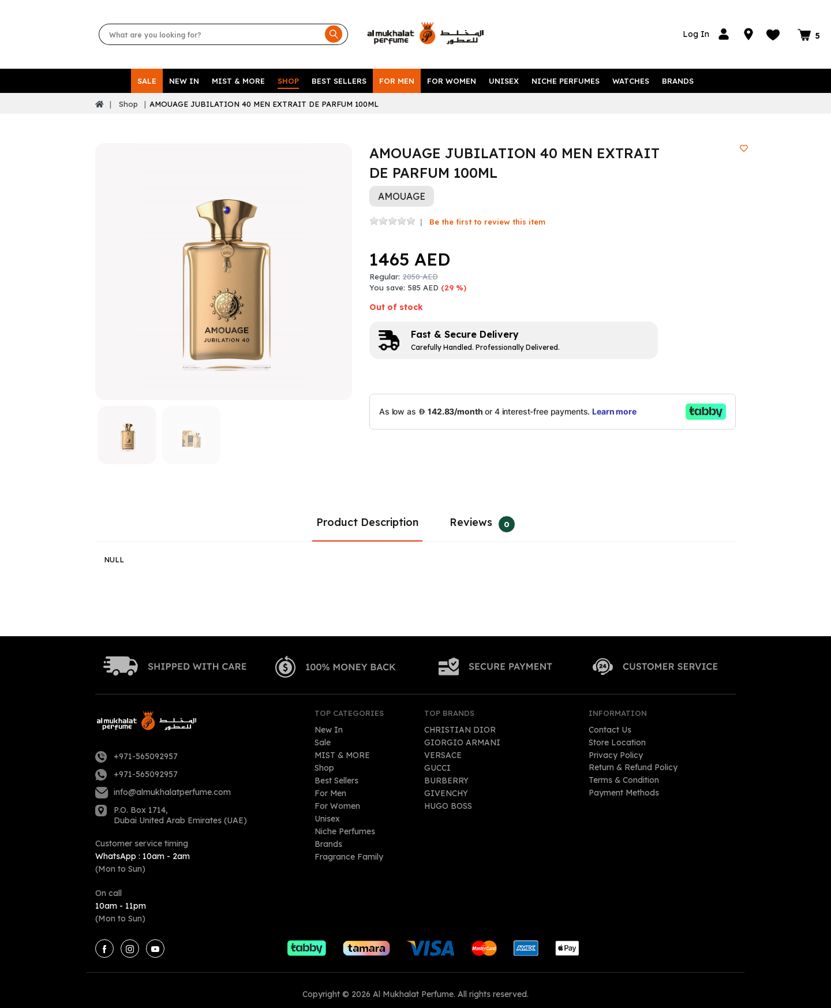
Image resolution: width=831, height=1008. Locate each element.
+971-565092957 (146, 749)
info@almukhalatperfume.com (172, 784)
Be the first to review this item (487, 214)
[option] (223, 264)
